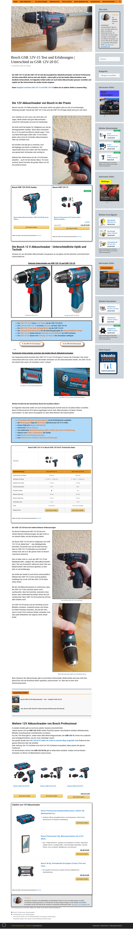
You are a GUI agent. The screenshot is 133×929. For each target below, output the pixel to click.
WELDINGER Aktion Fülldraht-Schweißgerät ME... (112, 232)
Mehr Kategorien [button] (110, 1)
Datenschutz (104, 926)
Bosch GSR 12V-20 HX (21, 786)
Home (15, 1)
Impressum (96, 926)
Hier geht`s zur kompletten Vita (81, 905)
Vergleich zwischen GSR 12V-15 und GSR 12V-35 (35, 87)
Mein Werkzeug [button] (27, 1)
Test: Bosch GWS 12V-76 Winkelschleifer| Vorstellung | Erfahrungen (34, 917)
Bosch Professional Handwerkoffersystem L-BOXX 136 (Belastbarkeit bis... (62, 812)
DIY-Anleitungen (41, 1)
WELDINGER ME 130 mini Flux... (112, 243)
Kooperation (95, 1)
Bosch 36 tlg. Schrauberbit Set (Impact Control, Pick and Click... (63, 865)
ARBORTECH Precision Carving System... (112, 308)
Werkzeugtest (55, 1)
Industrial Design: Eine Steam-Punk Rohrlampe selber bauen (32, 919)
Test (23, 915)
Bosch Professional (19, 912)
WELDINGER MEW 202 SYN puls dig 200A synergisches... (112, 221)
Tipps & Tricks (67, 1)
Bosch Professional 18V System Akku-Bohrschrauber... (112, 146)
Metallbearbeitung (81, 1)
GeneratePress (37, 926)
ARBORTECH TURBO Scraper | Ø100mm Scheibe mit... (112, 330)
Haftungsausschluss (116, 926)
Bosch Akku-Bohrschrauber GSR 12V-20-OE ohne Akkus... (31, 218)
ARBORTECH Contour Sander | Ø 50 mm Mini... (112, 319)
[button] (101, 106)
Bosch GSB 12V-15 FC (75, 786)
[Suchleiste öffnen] (120, 1)
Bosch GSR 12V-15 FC (48, 786)
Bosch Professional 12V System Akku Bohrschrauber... (67, 218)
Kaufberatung (17, 915)
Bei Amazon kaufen (31, 227)
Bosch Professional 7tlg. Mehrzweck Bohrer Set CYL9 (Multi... (62, 838)
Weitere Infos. (38, 235)
